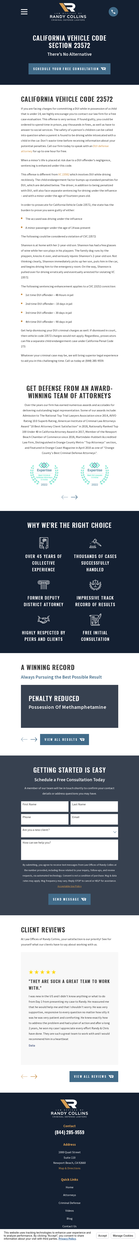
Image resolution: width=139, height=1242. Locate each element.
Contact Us (69, 1226)
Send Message (69, 899)
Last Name (79, 804)
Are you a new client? (36, 830)
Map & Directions (70, 1168)
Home (69, 1187)
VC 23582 (63, 174)
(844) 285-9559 (69, 1132)
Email (75, 817)
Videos (69, 1211)
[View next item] (74, 497)
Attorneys (69, 1195)
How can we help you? (37, 842)
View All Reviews (94, 1076)
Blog (70, 1218)
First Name (29, 804)
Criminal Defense (70, 1203)
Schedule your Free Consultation (69, 68)
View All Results (64, 739)
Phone (27, 817)
